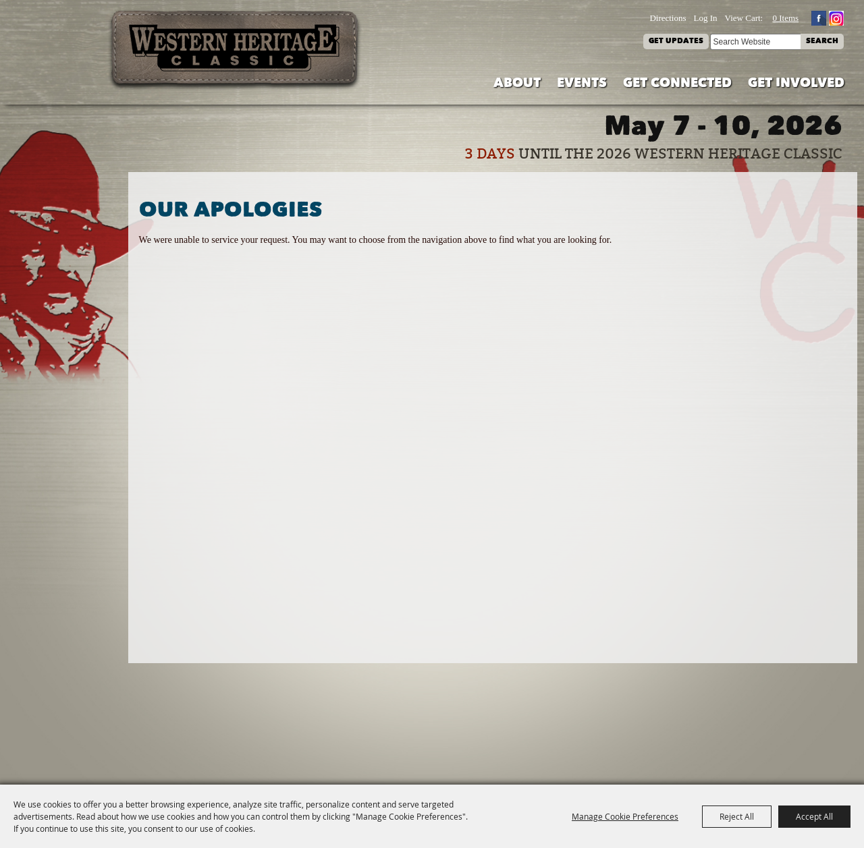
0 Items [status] (785, 18)
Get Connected (677, 84)
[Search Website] (755, 42)
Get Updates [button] (676, 41)
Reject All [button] (737, 816)
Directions (667, 18)
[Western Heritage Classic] (235, 50)
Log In (706, 18)
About (517, 84)
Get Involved (796, 84)
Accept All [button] (814, 816)
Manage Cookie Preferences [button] (625, 816)
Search (822, 41)
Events (582, 84)
